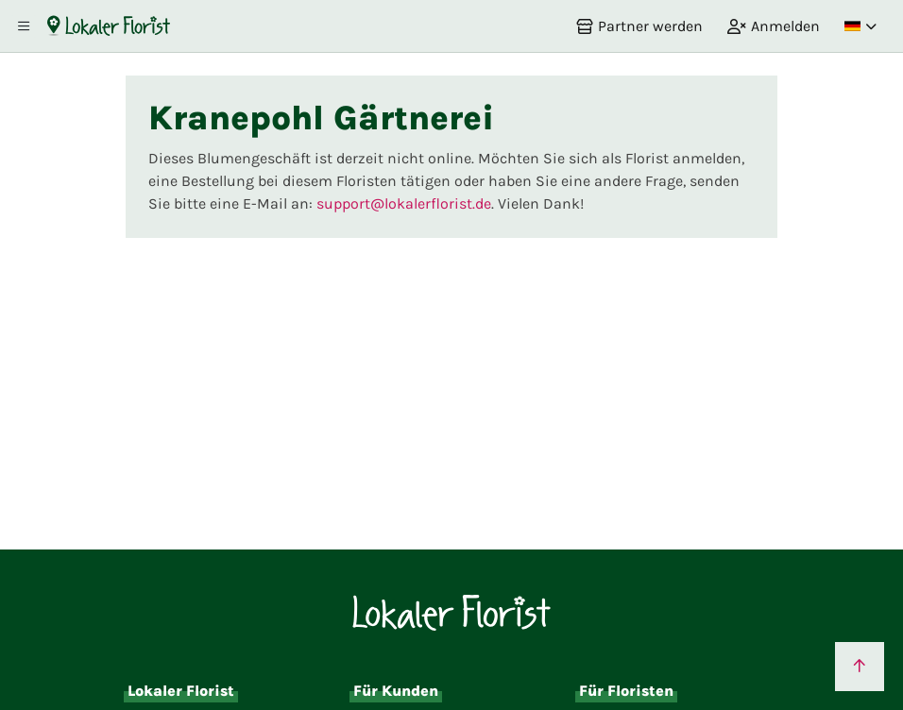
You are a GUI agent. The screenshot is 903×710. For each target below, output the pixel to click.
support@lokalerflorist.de (403, 203)
